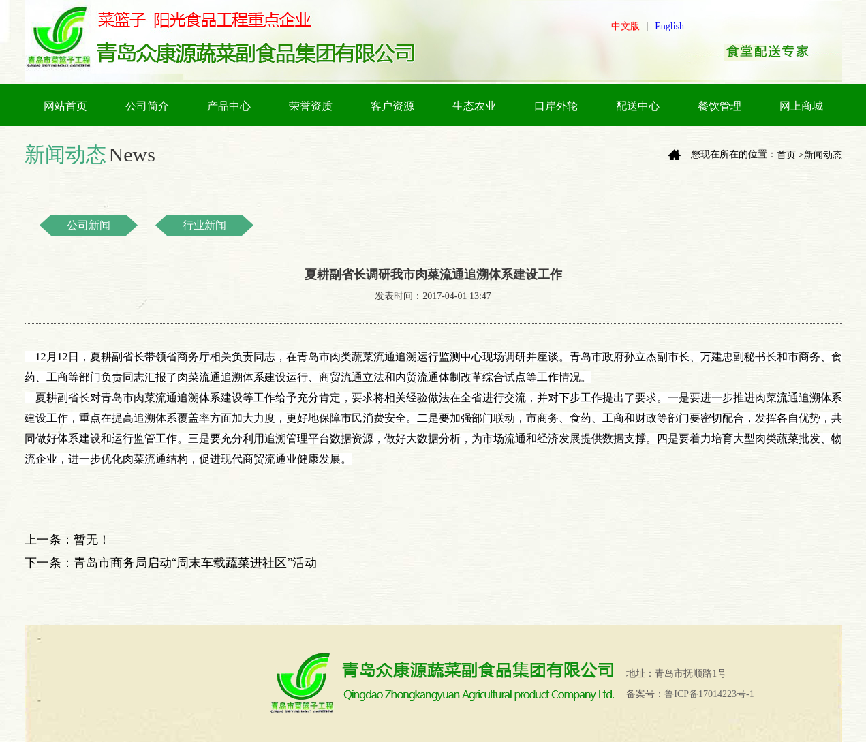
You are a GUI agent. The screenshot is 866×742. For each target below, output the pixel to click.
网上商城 (801, 106)
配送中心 (638, 106)
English (669, 26)
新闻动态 (823, 155)
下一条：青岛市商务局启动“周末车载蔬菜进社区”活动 (171, 563)
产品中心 (229, 106)
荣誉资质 (311, 106)
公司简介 (147, 106)
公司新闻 (88, 225)
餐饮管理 (719, 106)
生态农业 (474, 106)
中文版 (625, 26)
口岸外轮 (556, 106)
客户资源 (392, 106)
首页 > (790, 155)
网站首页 (65, 106)
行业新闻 (204, 225)
